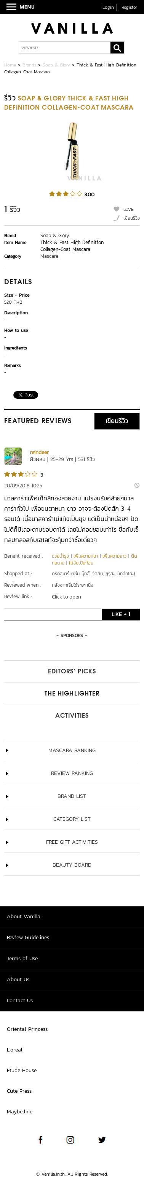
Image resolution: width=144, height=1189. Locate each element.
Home (10, 64)
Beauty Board (72, 865)
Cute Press (19, 1091)
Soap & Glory (56, 64)
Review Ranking (72, 773)
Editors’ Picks (72, 672)
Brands (29, 64)
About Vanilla (23, 916)
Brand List (72, 796)
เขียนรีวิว (131, 218)
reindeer (39, 452)
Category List (72, 819)
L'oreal (14, 1050)
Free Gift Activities (72, 842)
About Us (18, 979)
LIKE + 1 (121, 614)
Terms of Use (22, 958)
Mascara (49, 256)
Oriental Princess (27, 1029)
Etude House (22, 1070)
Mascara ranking (72, 750)
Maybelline (19, 1112)
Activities (72, 716)
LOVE (128, 209)
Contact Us (20, 1000)
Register (129, 7)
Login (108, 7)
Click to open (66, 596)
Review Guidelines (28, 937)
